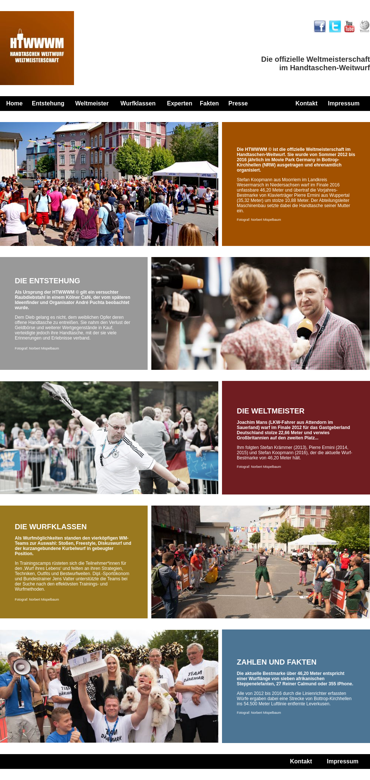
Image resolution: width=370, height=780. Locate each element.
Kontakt (306, 103)
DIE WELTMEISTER (271, 411)
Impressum (343, 103)
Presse (238, 103)
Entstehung (48, 103)
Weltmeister (91, 103)
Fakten (209, 103)
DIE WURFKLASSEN (51, 527)
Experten (179, 103)
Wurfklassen (138, 103)
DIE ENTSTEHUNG (47, 281)
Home (14, 103)
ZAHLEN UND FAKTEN (277, 662)
